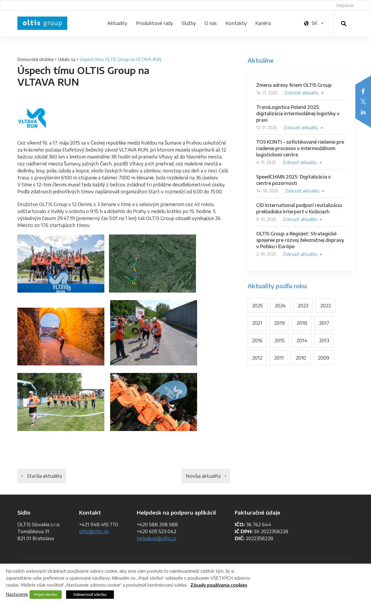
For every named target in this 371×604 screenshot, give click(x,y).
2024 (280, 306)
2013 (324, 340)
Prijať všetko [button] (45, 594)
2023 (303, 306)
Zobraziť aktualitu (301, 92)
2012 (257, 358)
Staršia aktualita (44, 476)
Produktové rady (154, 23)
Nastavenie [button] (17, 594)
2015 (279, 340)
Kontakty (236, 23)
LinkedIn (363, 112)
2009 (323, 358)
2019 (279, 323)
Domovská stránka (35, 59)
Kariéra (263, 23)
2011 (279, 358)
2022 (325, 306)
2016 (257, 340)
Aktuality (117, 23)
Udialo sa (66, 59)
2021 (257, 323)
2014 (302, 340)
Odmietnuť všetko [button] (90, 594)
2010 (301, 358)
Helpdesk (345, 5)
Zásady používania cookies (218, 585)
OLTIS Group (42, 23)
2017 (324, 323)
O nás (211, 23)
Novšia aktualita (203, 476)
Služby (189, 23)
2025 (257, 306)
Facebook (363, 91)
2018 (302, 323)
